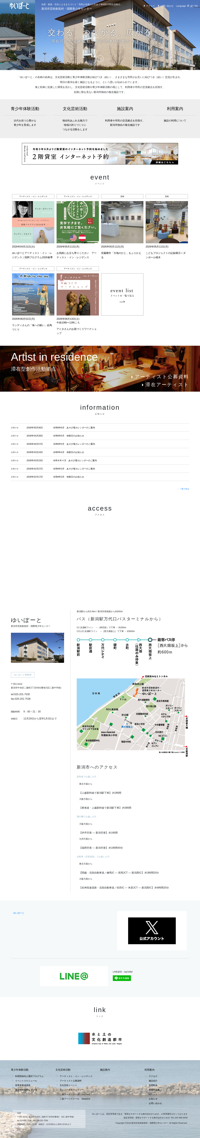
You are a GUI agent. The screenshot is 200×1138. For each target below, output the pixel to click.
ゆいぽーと (18, 913)
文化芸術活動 (75, 119)
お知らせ (153, 1099)
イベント (153, 1094)
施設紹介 (153, 1080)
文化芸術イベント (68, 1085)
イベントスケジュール (26, 1080)
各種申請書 (154, 1090)
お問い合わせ (165, 6)
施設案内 (125, 116)
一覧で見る (183, 489)
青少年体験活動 (25, 116)
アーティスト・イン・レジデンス (76, 1076)
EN (196, 6)
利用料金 (153, 1085)
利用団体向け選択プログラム (29, 1076)
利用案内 (175, 114)
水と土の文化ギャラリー (72, 1090)
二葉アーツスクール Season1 (75, 1094)
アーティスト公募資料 (159, 376)
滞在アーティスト (165, 384)
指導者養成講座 (22, 1085)
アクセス (149, 6)
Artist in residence (54, 357)
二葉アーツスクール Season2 (75, 1099)
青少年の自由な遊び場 (26, 1090)
